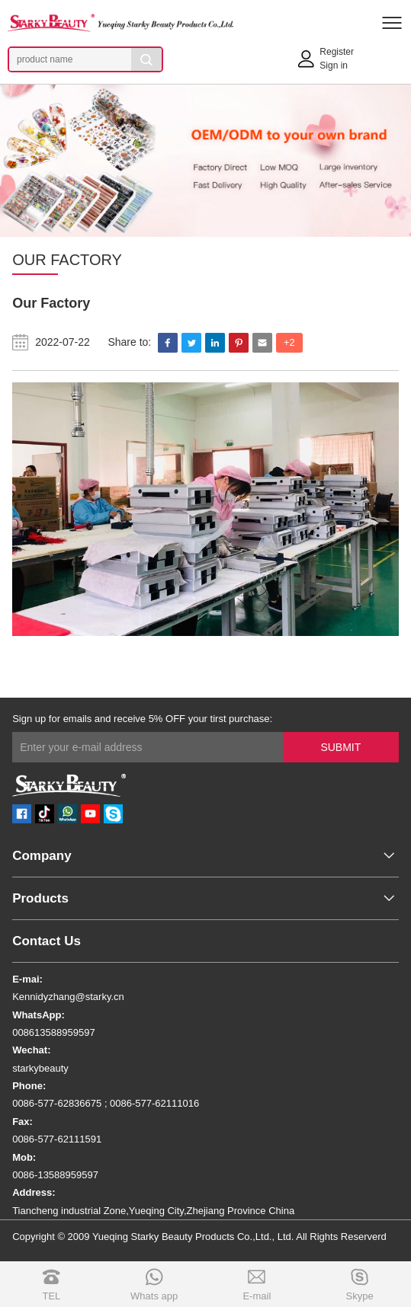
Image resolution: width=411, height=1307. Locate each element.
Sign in (333, 65)
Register (336, 51)
